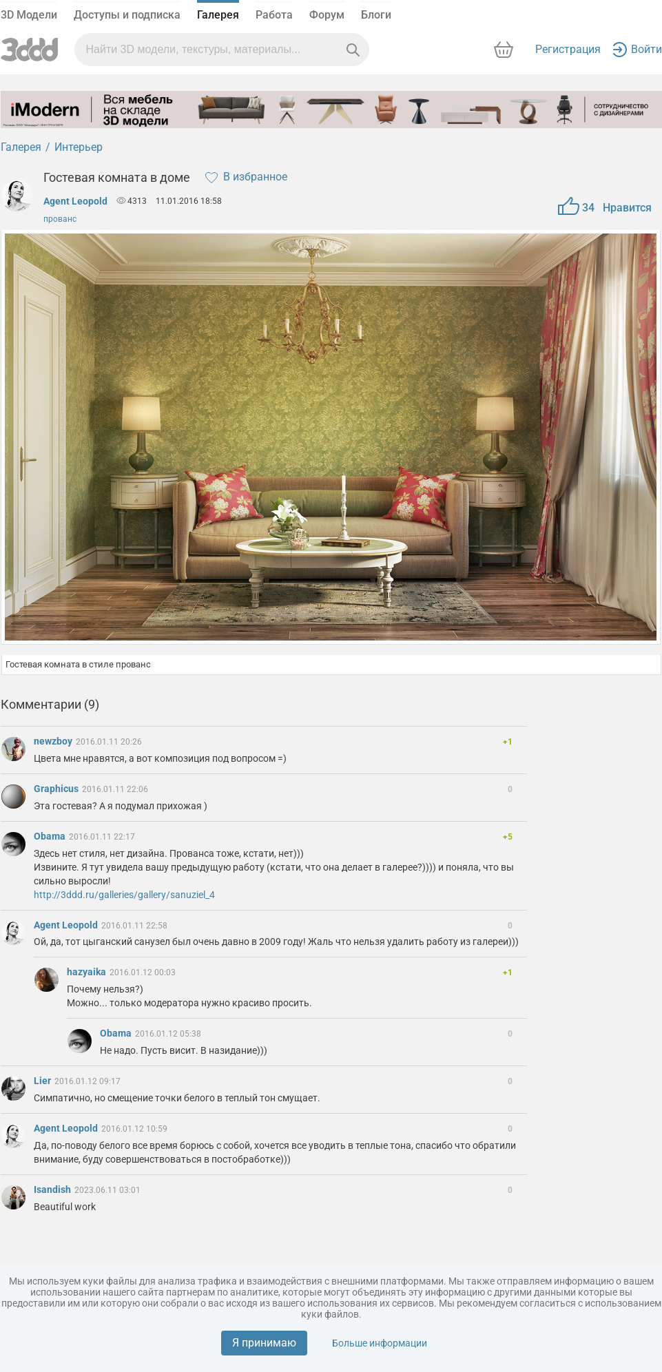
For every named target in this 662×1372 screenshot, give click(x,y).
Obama (51, 836)
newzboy (54, 741)
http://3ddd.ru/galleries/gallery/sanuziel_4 (124, 894)
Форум (326, 14)
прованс (59, 219)
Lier (43, 1080)
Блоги (376, 14)
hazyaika (87, 971)
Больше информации (379, 1343)
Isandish (53, 1189)
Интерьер (78, 147)
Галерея (218, 14)
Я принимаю (264, 1342)
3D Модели (29, 14)
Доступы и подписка (127, 14)
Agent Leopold (75, 201)
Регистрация (568, 49)
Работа (274, 14)
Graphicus (57, 788)
